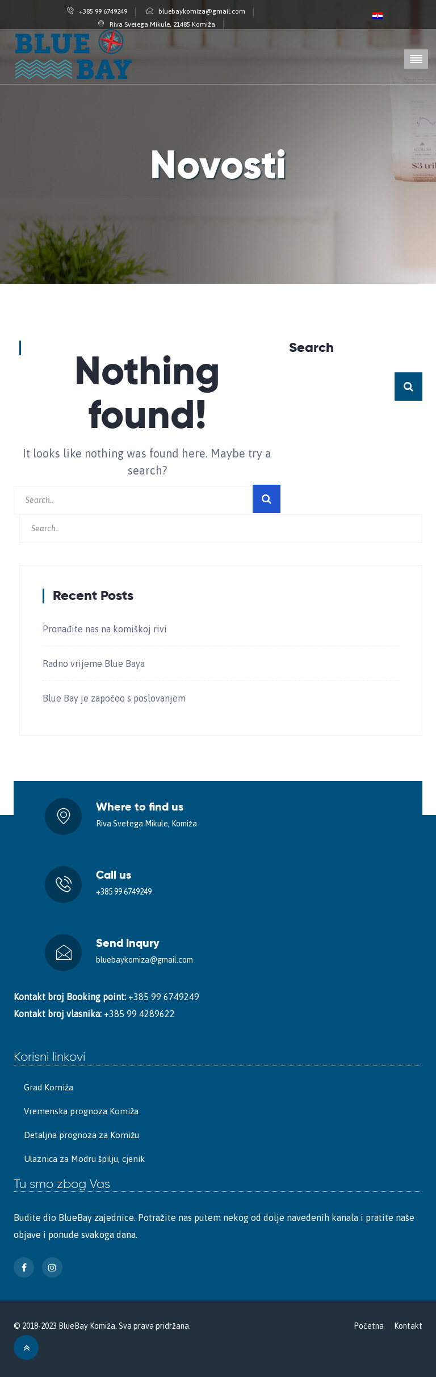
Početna (369, 1326)
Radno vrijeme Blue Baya (94, 663)
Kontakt (408, 1326)
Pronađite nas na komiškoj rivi (105, 629)
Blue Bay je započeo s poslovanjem (114, 698)
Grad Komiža (48, 1087)
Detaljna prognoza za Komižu (81, 1135)
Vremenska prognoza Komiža (81, 1111)
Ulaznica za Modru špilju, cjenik (84, 1159)
